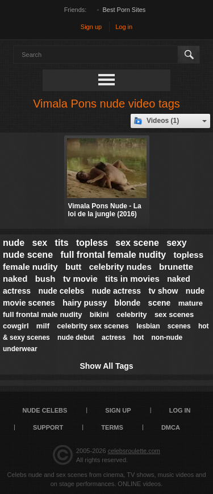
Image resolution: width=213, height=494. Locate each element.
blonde (127, 302)
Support (48, 427)
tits (62, 243)
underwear (20, 349)
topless (92, 243)
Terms (112, 427)
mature (190, 303)
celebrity (131, 314)
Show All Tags (106, 365)
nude (13, 243)
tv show (163, 290)
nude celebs (61, 290)
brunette (176, 266)
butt (73, 266)
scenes (179, 326)
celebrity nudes (120, 266)
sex (40, 243)
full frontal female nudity (113, 255)
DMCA (170, 427)
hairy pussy (84, 302)
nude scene (28, 255)
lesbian (148, 326)
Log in (123, 26)
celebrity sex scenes (92, 326)
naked (15, 278)
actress (114, 337)
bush (45, 278)
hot (138, 337)
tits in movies (132, 278)
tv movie (80, 278)
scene (159, 302)
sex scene (137, 243)
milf (42, 326)
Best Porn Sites (124, 9)
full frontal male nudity (42, 314)
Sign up (91, 26)
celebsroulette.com (134, 450)
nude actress (116, 290)
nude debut (75, 337)
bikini (99, 314)
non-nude (166, 337)
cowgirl (16, 326)
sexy (176, 243)
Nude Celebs (44, 410)
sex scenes (174, 314)
